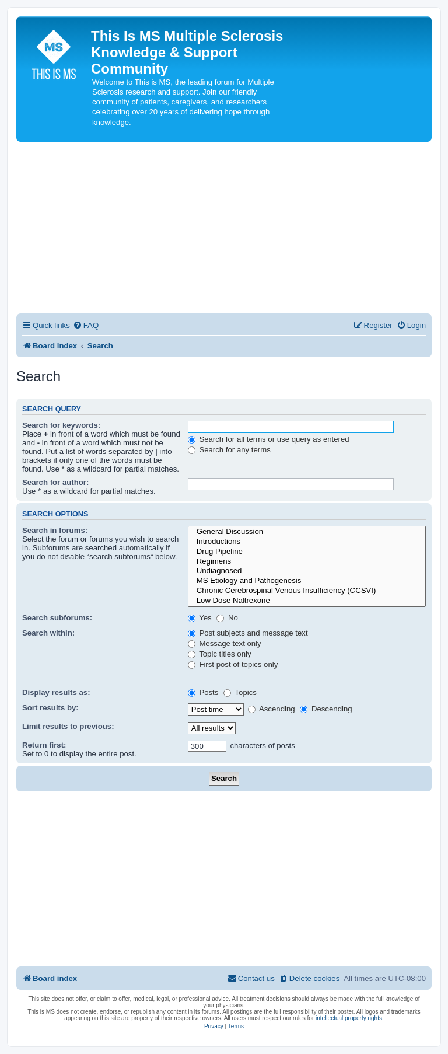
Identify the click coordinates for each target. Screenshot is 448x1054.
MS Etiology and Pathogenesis (307, 581)
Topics (240, 692)
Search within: (48, 633)
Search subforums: (57, 617)
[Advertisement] (224, 229)
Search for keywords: (61, 425)
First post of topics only (233, 664)
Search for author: (55, 482)
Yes (200, 617)
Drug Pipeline (307, 552)
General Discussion (307, 532)
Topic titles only (219, 654)
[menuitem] (86, 325)
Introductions (307, 542)
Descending (326, 708)
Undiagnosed (307, 571)
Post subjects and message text (248, 633)
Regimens (307, 562)
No (227, 617)
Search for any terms (229, 449)
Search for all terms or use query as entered (268, 439)
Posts (203, 692)
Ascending (271, 708)
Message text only (224, 643)
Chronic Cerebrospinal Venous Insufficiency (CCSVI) (307, 591)
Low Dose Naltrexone (307, 601)
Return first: (44, 745)
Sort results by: (50, 707)
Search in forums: (55, 530)
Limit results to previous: (68, 726)
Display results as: (56, 692)
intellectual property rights (349, 1018)
